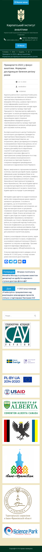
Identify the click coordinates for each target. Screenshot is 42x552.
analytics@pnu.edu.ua (12, 40)
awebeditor (22, 87)
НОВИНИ (22, 91)
